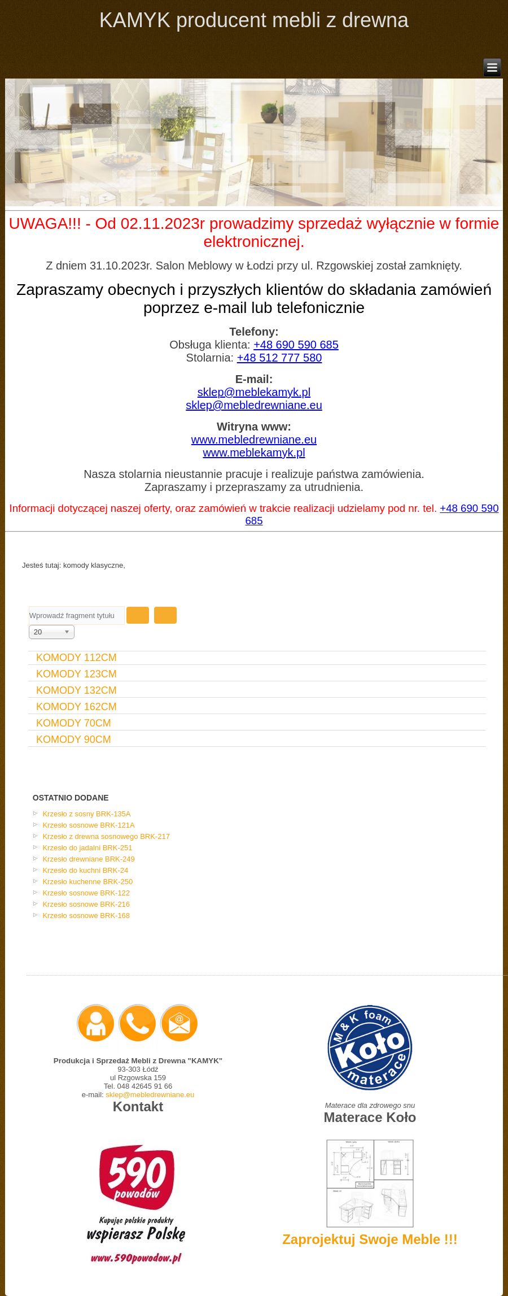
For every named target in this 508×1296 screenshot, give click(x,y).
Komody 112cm (76, 657)
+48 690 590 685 (296, 344)
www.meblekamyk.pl (254, 452)
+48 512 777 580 (279, 357)
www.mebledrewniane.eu (254, 439)
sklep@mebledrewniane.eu (254, 405)
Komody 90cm (73, 739)
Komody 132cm (76, 690)
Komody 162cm (76, 706)
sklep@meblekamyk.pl (254, 392)
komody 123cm (76, 674)
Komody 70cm (73, 723)
